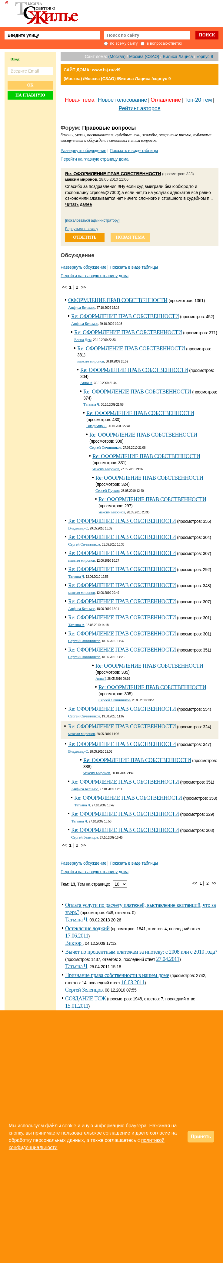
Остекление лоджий (87, 928)
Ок (30, 85)
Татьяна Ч (91, 404)
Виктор (74, 943)
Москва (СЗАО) (144, 56)
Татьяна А (76, 624)
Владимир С (96, 426)
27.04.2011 (167, 959)
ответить (85, 237)
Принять (201, 1136)
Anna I (100, 678)
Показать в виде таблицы (134, 150)
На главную (30, 95)
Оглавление (166, 100)
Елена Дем (83, 339)
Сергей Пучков (107, 490)
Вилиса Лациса (178, 56)
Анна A (86, 382)
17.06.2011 (76, 936)
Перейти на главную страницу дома (94, 159)
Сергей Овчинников (105, 447)
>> (83, 287)
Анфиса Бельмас (81, 307)
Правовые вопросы (109, 128)
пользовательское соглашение (95, 1132)
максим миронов (81, 179)
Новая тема (80, 100)
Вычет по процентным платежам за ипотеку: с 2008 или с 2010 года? (141, 952)
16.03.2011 (133, 982)
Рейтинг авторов (140, 108)
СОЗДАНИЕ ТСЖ (85, 999)
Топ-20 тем (198, 100)
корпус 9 (204, 56)
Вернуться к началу (81, 229)
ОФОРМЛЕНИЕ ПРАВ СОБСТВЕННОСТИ (118, 300)
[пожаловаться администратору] (92, 220)
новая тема (130, 237)
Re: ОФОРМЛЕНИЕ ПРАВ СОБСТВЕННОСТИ (113, 173)
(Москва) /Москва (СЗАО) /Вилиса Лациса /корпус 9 (117, 78)
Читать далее (78, 204)
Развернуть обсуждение (83, 150)
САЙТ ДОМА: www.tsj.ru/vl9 (92, 69)
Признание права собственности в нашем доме (117, 975)
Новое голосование (122, 100)
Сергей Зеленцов (84, 837)
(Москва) (116, 56)
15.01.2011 (76, 1006)
